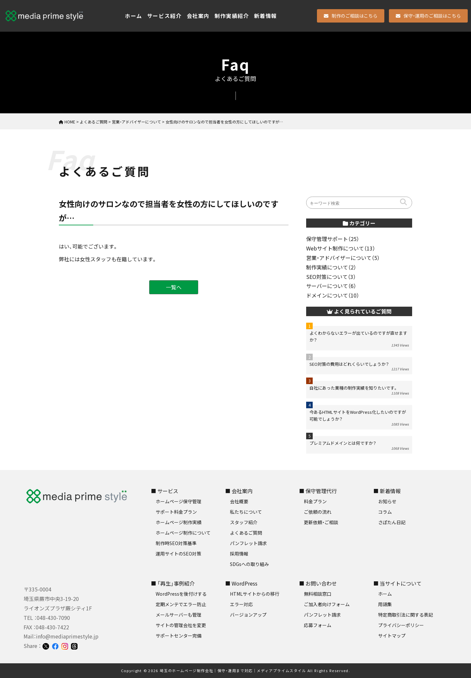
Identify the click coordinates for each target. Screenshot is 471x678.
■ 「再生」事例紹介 (173, 583)
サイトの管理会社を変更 (181, 625)
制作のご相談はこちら (350, 15)
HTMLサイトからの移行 (254, 593)
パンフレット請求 (248, 543)
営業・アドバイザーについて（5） (343, 258)
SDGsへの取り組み (249, 564)
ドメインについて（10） (332, 295)
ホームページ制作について (183, 532)
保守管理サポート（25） (332, 239)
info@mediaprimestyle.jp (67, 636)
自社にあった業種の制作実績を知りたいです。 (353, 388)
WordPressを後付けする (181, 593)
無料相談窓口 (317, 593)
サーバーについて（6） (331, 286)
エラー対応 (241, 604)
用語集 (385, 604)
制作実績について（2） (331, 267)
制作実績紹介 (232, 16)
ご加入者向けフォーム (327, 604)
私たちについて (246, 511)
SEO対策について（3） (331, 277)
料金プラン (315, 501)
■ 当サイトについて (397, 583)
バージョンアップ (248, 614)
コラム (385, 511)
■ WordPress (241, 583)
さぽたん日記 (392, 522)
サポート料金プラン (176, 511)
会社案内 (198, 16)
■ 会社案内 (239, 491)
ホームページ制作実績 (178, 522)
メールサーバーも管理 (178, 614)
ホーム (133, 16)
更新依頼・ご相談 (321, 522)
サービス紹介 (164, 16)
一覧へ (174, 287)
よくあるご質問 (246, 532)
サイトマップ (392, 635)
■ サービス (164, 491)
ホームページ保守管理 (178, 501)
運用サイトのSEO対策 (178, 553)
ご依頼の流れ (317, 511)
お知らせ (387, 501)
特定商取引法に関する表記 (405, 614)
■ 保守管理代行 (318, 491)
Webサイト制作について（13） (340, 248)
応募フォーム (317, 625)
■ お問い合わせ (318, 583)
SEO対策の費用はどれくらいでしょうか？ (349, 364)
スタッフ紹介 (243, 522)
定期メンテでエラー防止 (181, 604)
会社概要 (239, 501)
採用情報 (239, 553)
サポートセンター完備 (178, 635)
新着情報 (265, 16)
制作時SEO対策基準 (176, 543)
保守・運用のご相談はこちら (428, 15)
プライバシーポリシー (401, 625)
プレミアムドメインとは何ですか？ (342, 443)
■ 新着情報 (387, 491)
